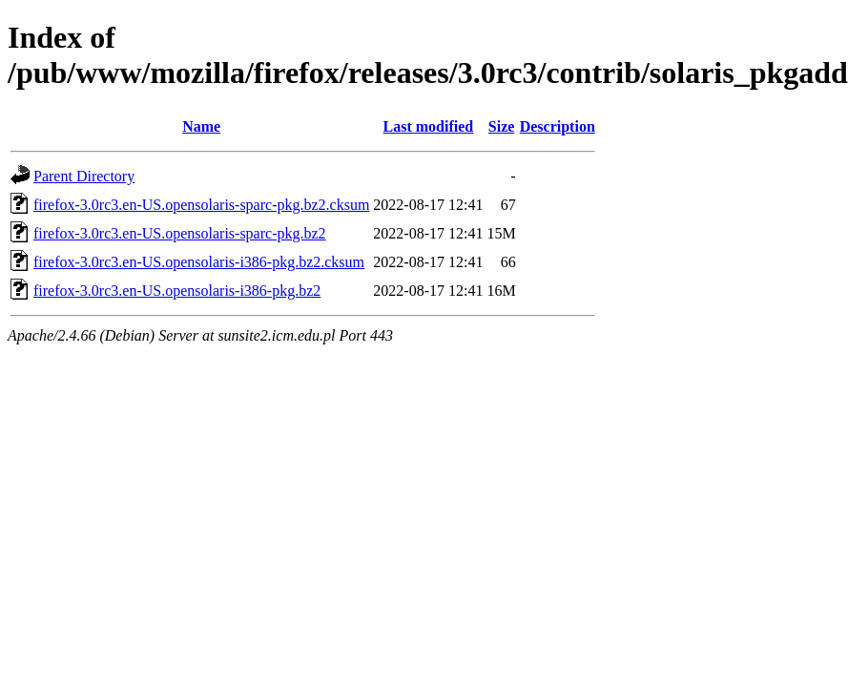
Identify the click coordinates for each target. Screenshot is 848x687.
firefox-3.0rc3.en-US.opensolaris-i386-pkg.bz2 (177, 290)
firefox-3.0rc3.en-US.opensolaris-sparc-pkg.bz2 (179, 233)
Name (201, 126)
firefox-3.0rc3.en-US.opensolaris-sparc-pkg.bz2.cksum (201, 205)
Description (557, 126)
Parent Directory (83, 176)
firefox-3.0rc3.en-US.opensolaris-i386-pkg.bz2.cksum (198, 262)
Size (501, 126)
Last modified (428, 126)
